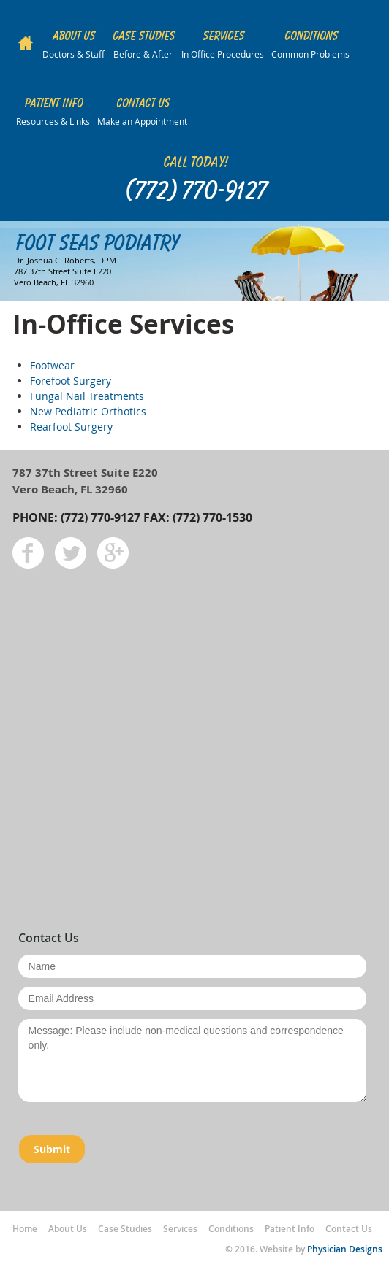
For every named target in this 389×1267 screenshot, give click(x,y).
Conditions (231, 1228)
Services (180, 1228)
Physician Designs (344, 1249)
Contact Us (348, 1228)
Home (24, 1228)
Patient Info (289, 1228)
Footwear (52, 365)
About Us (67, 1228)
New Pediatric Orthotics (88, 411)
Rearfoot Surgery (71, 427)
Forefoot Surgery (70, 381)
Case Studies (125, 1228)
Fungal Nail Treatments (87, 396)
